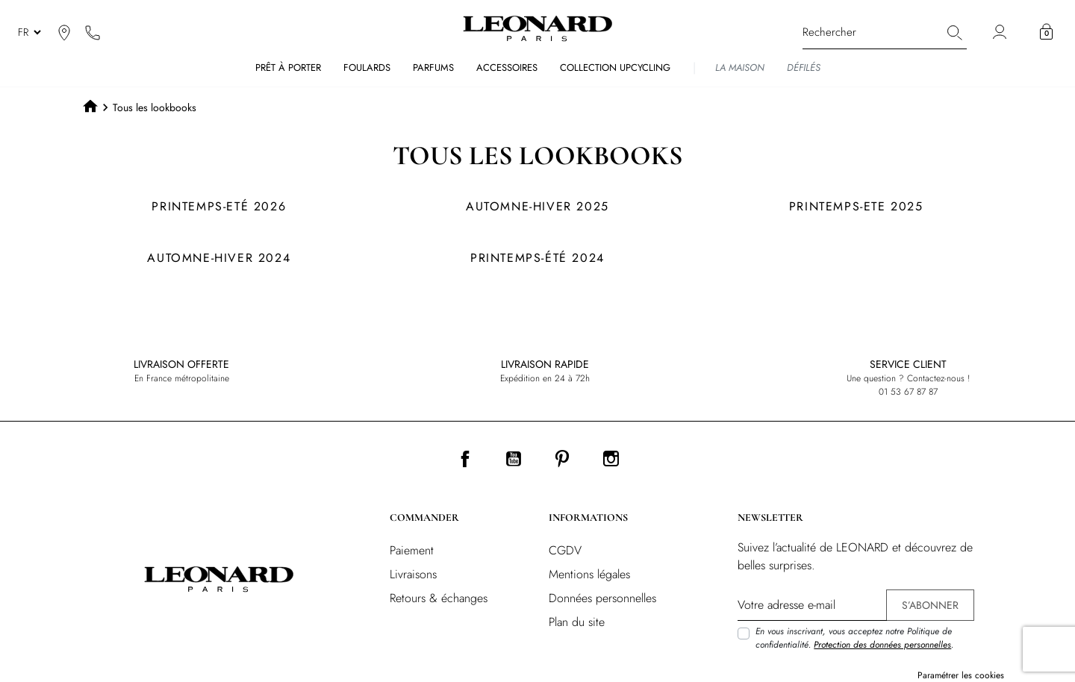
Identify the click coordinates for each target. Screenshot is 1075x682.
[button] (1046, 32)
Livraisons (413, 574)
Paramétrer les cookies (960, 675)
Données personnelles (602, 598)
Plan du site (577, 622)
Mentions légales (589, 574)
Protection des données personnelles (882, 644)
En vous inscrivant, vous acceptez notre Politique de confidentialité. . (854, 638)
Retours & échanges (438, 598)
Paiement (412, 550)
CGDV (565, 550)
